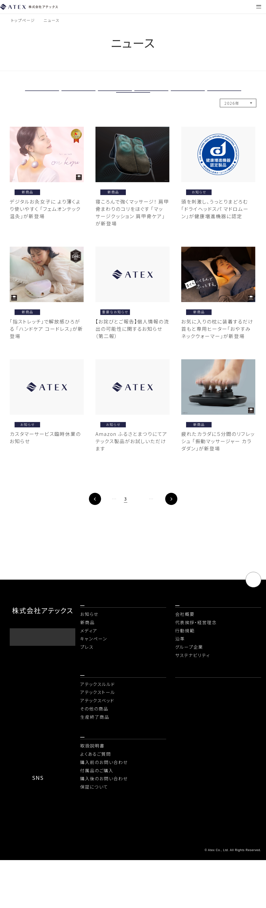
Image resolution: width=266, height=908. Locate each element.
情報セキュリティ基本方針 (203, 874)
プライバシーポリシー (30, 874)
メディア (187, 95)
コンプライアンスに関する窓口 (205, 885)
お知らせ (115, 95)
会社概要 (185, 644)
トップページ (23, 20)
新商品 (151, 95)
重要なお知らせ (78, 95)
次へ (191, 520)
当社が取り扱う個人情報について (125, 874)
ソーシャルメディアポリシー (35, 885)
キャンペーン (224, 95)
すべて (42, 95)
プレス (133, 104)
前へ (75, 520)
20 (171, 520)
